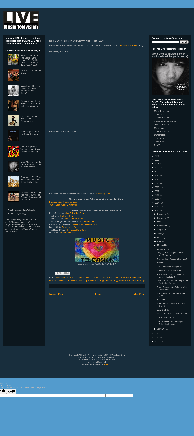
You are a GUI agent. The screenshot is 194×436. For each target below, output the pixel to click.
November (162, 218)
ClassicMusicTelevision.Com (84, 224)
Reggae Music (106, 280)
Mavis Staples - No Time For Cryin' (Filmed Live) (31, 132)
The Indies (159, 114)
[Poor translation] (11, 391)
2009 (157, 341)
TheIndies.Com (66, 216)
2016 (157, 195)
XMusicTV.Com (88, 221)
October (161, 222)
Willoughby (161, 300)
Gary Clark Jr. (163, 310)
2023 (157, 168)
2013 (157, 207)
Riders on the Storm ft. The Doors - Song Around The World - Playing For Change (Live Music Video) (30, 60)
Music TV (53, 280)
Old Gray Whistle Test (88, 280)
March (160, 245)
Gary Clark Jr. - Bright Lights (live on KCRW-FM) (171, 253)
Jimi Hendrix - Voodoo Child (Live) (172, 259)
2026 (157, 156)
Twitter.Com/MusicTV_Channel (63, 205)
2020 (157, 179)
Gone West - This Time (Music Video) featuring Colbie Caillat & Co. (30, 179)
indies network (91, 277)
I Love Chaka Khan (165, 318)
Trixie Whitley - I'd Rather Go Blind (172, 314)
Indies (81, 277)
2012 (157, 210)
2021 (157, 175)
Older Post (138, 294)
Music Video (64, 280)
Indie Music (72, 277)
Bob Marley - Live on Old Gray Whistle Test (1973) (170, 275)
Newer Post (56, 294)
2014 (157, 203)
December (162, 214)
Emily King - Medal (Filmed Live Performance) (28, 118)
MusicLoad (159, 128)
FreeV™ (108, 364)
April (159, 241)
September (162, 225)
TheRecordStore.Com (76, 230)
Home (97, 294)
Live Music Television (108, 277)
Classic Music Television (165, 121)
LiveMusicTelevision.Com (130, 277)
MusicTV (74, 280)
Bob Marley (61, 277)
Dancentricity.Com (70, 227)
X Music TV (159, 142)
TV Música (159, 138)
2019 (157, 183)
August (160, 229)
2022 (157, 171)
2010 (157, 338)
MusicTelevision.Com (74, 213)
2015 (157, 199)
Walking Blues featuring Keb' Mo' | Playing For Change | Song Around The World (30, 196)
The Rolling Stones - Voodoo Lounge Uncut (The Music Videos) (30, 149)
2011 (157, 334)
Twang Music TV (161, 125)
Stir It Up (141, 280)
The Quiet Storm (161, 118)
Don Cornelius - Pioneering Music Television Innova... (171, 322)
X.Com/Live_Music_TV (18, 213)
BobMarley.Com (103, 193)
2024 (157, 164)
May (159, 237)
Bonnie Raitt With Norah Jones (170, 270)
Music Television (161, 111)
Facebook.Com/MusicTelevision (63, 202)
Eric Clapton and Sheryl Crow (170, 266)
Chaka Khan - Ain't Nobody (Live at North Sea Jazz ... (172, 282)
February (161, 249)
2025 (157, 160)
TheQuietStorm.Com (74, 219)
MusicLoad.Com (67, 233)
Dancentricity (160, 135)
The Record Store (162, 131)
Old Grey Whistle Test (127, 46)
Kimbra (160, 263)
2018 (157, 187)
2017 (157, 191)
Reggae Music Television (124, 280)
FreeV (157, 145)
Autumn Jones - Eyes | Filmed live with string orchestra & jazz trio (30, 103)
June (159, 233)
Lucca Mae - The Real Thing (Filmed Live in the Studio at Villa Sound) (30, 89)
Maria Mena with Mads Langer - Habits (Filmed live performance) (30, 164)
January (161, 329)
